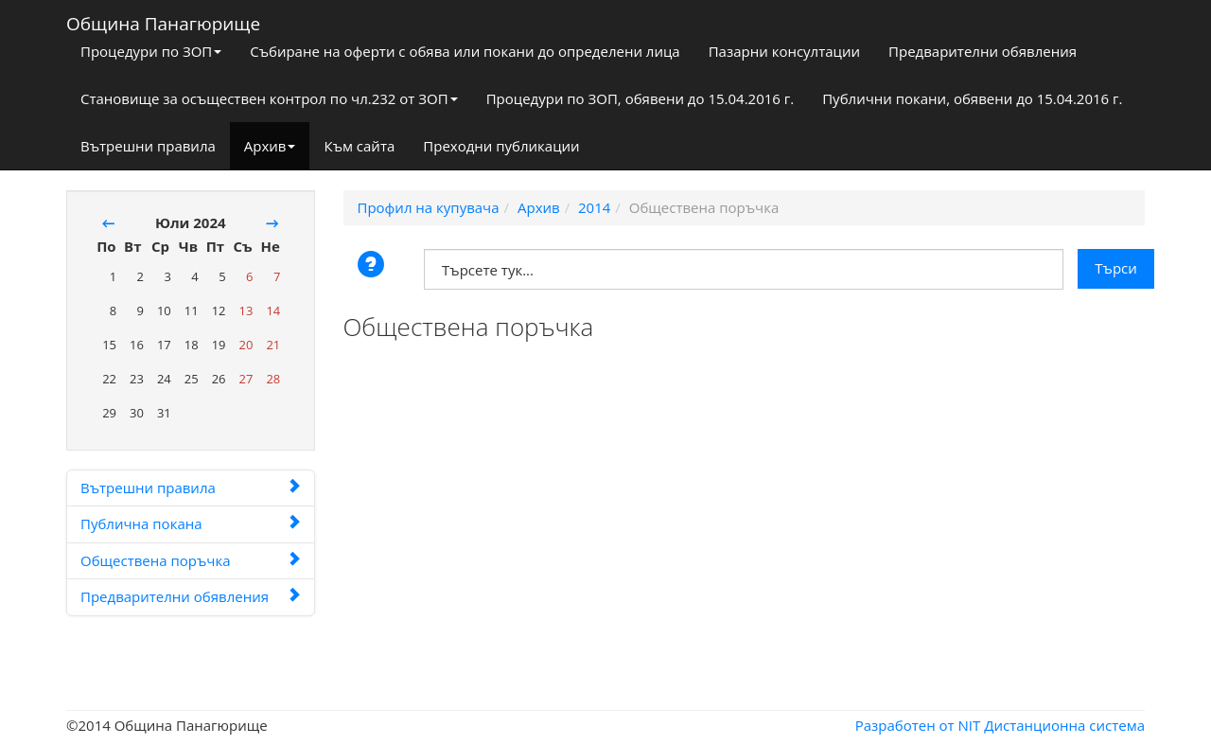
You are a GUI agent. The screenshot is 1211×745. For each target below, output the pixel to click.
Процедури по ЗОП (150, 51)
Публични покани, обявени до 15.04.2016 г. (972, 98)
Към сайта (359, 145)
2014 (594, 207)
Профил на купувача (429, 207)
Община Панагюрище (163, 19)
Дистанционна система (1064, 725)
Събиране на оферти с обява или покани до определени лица (464, 51)
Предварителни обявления (982, 51)
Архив (270, 145)
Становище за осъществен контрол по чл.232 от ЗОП (269, 98)
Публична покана (190, 523)
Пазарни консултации (784, 51)
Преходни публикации (501, 145)
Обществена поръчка (190, 560)
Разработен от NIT (918, 725)
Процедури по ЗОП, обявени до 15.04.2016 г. (640, 98)
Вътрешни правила (148, 145)
